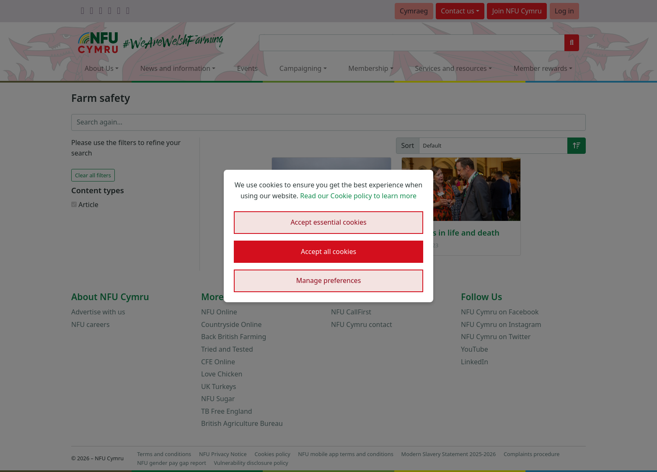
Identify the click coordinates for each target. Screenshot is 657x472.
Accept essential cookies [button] (328, 222)
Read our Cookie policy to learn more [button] (358, 195)
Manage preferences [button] (328, 280)
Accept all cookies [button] (328, 251)
